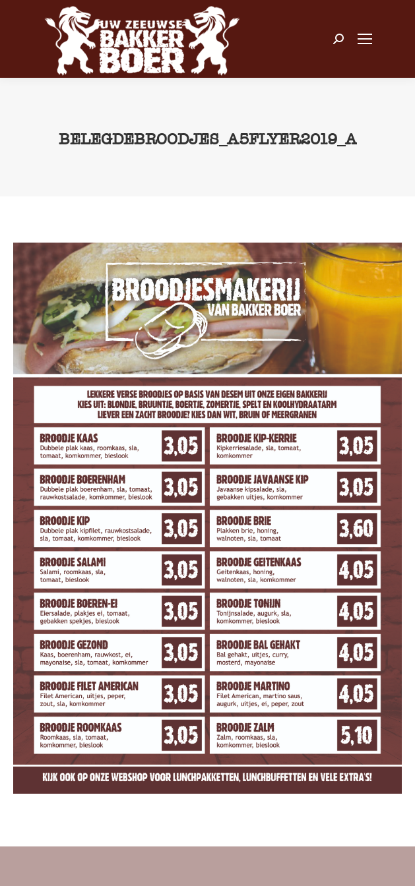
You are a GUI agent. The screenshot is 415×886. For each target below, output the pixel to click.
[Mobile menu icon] (365, 39)
